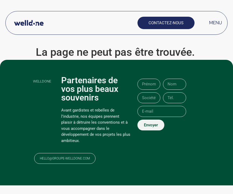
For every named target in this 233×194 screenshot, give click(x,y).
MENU (215, 23)
